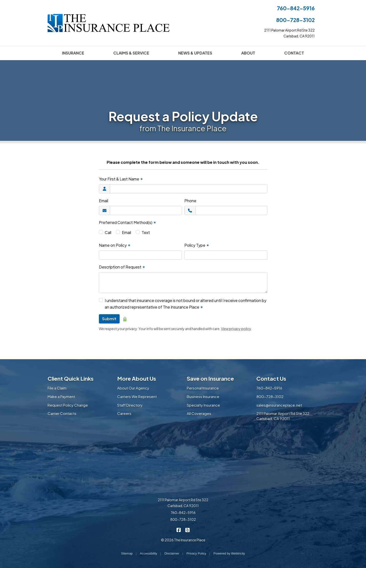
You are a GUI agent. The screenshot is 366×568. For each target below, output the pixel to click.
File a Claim (57, 388)
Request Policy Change (68, 405)
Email (103, 200)
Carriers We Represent (137, 396)
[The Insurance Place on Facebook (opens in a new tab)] (179, 529)
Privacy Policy (196, 553)
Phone (190, 200)
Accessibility (148, 553)
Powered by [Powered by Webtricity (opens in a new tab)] (229, 553)
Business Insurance (203, 396)
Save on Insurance (210, 378)
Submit (109, 318)
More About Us (136, 378)
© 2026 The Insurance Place (183, 540)
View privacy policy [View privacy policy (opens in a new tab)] (236, 328)
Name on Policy (115, 245)
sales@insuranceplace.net (279, 405)
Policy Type (196, 245)
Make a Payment (61, 396)
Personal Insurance (203, 388)
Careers (124, 413)
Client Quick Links (71, 378)
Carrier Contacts (62, 413)
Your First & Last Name (121, 178)
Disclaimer (171, 553)
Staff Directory (130, 405)
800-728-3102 (295, 20)
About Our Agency (133, 388)
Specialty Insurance (203, 405)
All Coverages (199, 413)
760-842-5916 (296, 8)
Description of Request (122, 266)
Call (108, 232)
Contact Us (271, 378)
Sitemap (127, 553)
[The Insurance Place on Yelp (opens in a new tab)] (187, 529)
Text (146, 232)
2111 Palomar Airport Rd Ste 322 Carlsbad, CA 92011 (282, 416)
